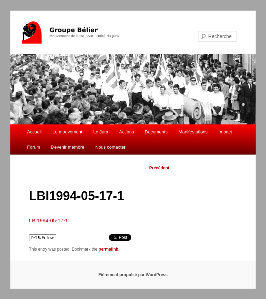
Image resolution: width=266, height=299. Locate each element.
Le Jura (100, 131)
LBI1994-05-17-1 (48, 220)
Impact (225, 131)
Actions (126, 131)
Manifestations (192, 131)
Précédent (156, 168)
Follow (43, 237)
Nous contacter (110, 147)
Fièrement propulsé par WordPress (133, 274)
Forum (33, 147)
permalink (108, 249)
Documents (156, 131)
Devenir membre (67, 147)
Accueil (34, 131)
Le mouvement (67, 131)
